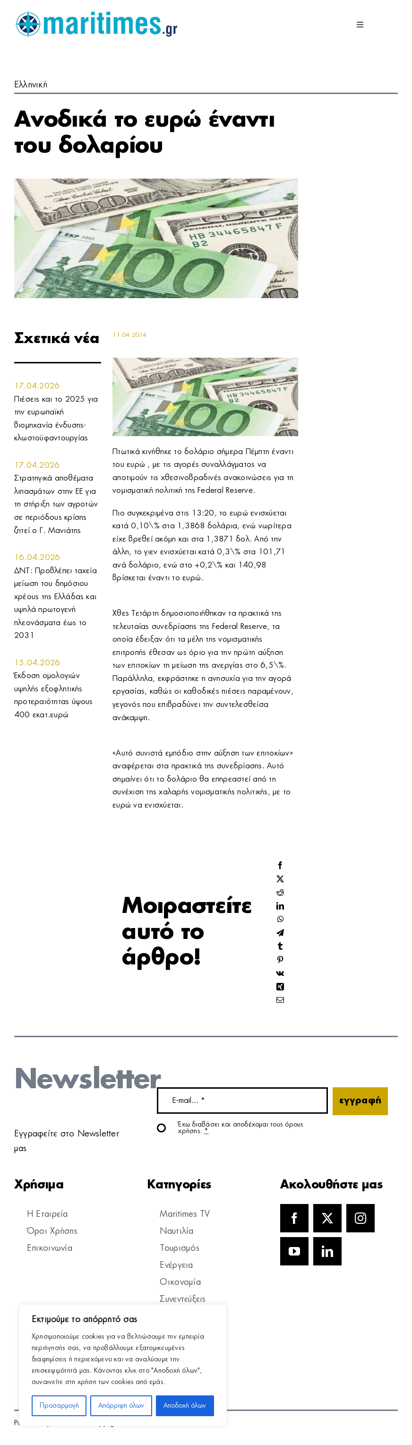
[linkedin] (327, 1251)
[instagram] (360, 1218)
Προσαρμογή (59, 1405)
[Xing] (280, 987)
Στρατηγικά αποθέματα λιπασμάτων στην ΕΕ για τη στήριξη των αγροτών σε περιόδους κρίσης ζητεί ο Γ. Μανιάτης (56, 504)
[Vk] (280, 974)
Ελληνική (30, 85)
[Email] (280, 1000)
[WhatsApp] (281, 920)
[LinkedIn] (280, 906)
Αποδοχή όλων (184, 1405)
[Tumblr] (280, 947)
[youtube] (294, 1251)
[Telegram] (280, 933)
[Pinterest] (280, 960)
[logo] (95, 14)
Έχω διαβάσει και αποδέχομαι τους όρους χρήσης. (240, 1128)
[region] (123, 1365)
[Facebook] (280, 866)
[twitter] (327, 1218)
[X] (280, 879)
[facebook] (294, 1218)
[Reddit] (280, 893)
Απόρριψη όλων (121, 1405)
